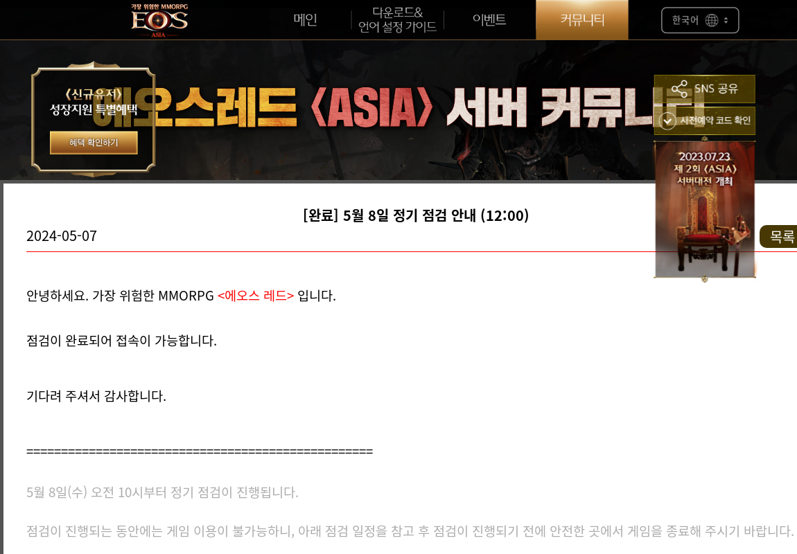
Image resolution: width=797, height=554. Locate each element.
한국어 (700, 20)
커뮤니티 (582, 20)
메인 (305, 20)
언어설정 (397, 20)
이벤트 (490, 20)
